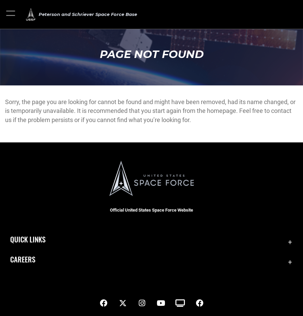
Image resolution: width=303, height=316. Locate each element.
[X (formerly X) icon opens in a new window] (123, 303)
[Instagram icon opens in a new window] (142, 303)
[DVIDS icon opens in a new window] (180, 303)
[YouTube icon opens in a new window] (161, 303)
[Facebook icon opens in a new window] (103, 303)
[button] (11, 14)
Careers (22, 259)
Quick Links (27, 239)
